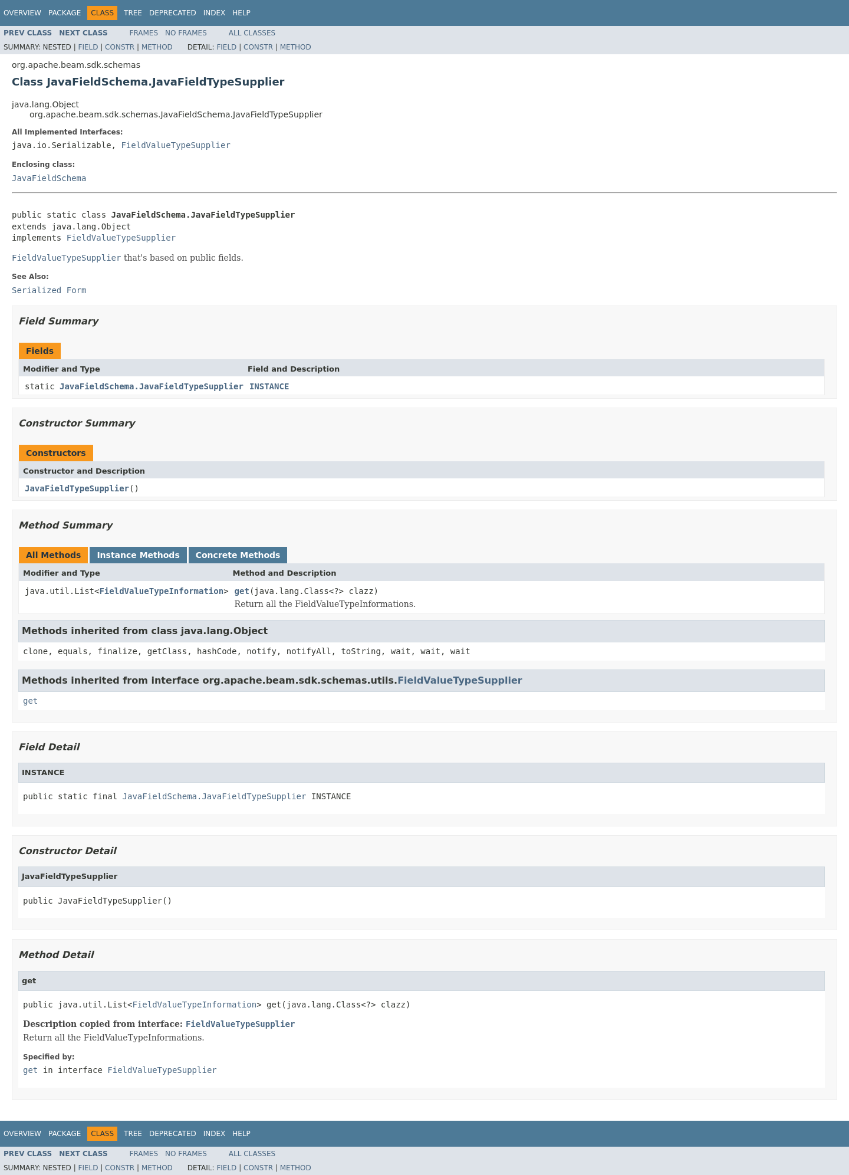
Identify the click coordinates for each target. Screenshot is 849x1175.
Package (64, 13)
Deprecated (172, 13)
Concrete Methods (238, 555)
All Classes (252, 33)
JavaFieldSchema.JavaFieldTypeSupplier (151, 386)
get (242, 591)
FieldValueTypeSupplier (175, 145)
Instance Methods (138, 555)
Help (241, 13)
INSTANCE (269, 386)
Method (157, 47)
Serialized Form (49, 290)
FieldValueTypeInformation (161, 591)
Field (88, 47)
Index (214, 13)
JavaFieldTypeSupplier (77, 488)
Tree (133, 13)
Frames (144, 33)
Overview (22, 13)
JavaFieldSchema (49, 178)
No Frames (186, 33)
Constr (119, 47)
